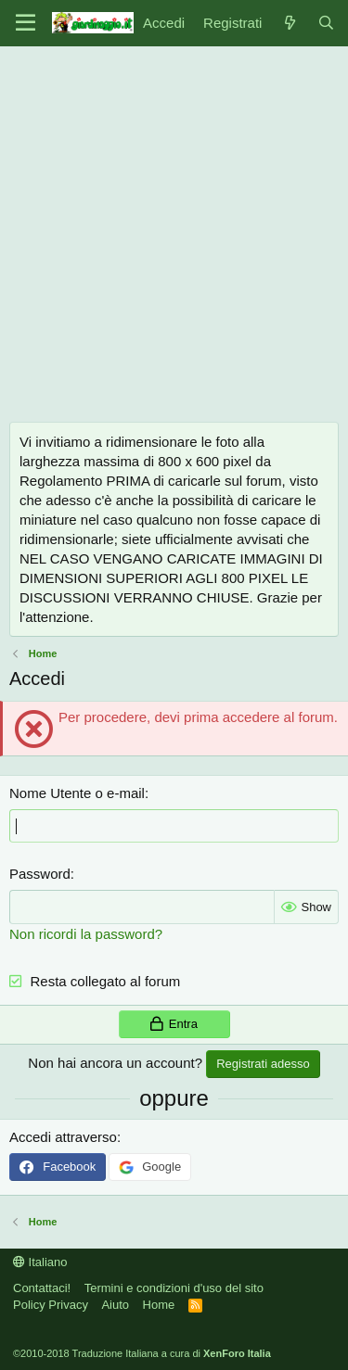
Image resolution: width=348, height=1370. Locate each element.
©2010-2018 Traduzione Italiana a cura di (142, 1353)
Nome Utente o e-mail (77, 793)
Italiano (40, 1262)
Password (40, 874)
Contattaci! (42, 1288)
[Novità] (289, 23)
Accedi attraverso (63, 1137)
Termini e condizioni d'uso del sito (174, 1288)
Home (159, 1305)
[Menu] (25, 23)
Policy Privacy (50, 1305)
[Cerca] (326, 23)
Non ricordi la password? (85, 934)
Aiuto (115, 1305)
